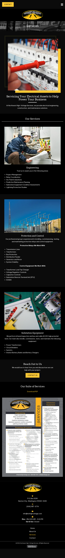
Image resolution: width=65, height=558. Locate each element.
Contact (32, 538)
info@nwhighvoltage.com (32, 514)
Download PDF (32, 392)
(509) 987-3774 (32, 506)
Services (32, 535)
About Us (32, 531)
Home (32, 528)
